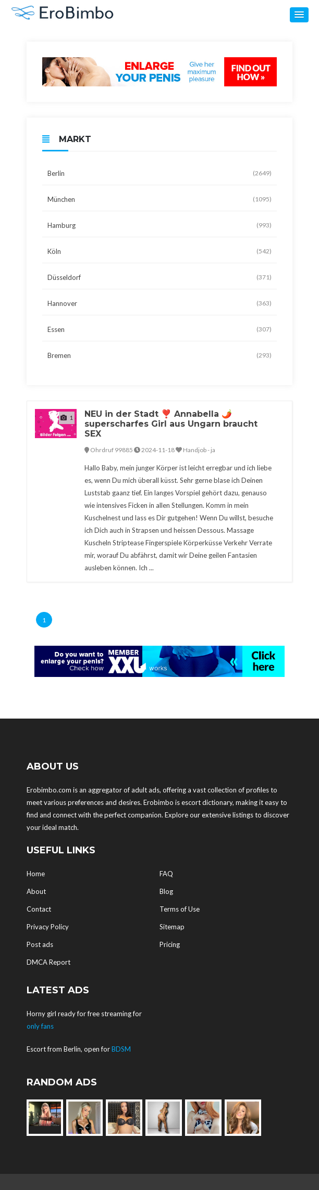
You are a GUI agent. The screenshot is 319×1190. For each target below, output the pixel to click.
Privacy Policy (48, 927)
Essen (159, 329)
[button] (299, 14)
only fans (40, 1026)
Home (36, 873)
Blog (166, 891)
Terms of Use (180, 909)
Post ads (40, 944)
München (159, 199)
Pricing (170, 944)
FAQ (166, 873)
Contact (39, 909)
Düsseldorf (159, 277)
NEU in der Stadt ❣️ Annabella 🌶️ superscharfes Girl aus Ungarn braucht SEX (170, 424)
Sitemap (172, 927)
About (36, 891)
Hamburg (159, 225)
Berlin (159, 173)
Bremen (159, 355)
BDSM (121, 1049)
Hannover (159, 303)
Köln (159, 251)
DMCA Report (48, 962)
